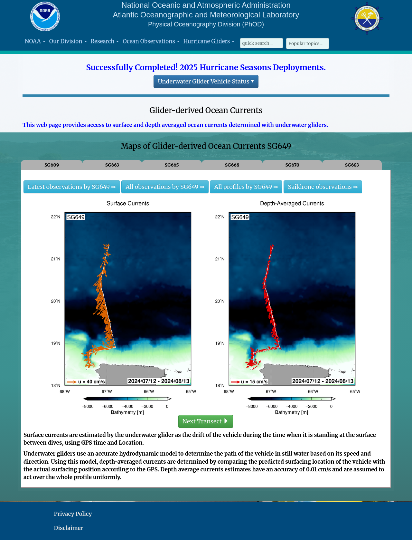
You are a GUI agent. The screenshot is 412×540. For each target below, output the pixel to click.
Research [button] (105, 41)
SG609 (51, 165)
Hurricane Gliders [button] (208, 41)
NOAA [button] (35, 41)
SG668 (232, 165)
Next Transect (206, 421)
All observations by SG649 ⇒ (165, 186)
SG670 (292, 165)
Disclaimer (68, 528)
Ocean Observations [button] (151, 41)
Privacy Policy (73, 513)
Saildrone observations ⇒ (323, 186)
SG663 (112, 165)
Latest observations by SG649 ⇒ (72, 186)
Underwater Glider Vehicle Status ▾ (206, 81)
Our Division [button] (68, 41)
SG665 (172, 165)
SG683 (352, 165)
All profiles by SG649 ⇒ (246, 186)
